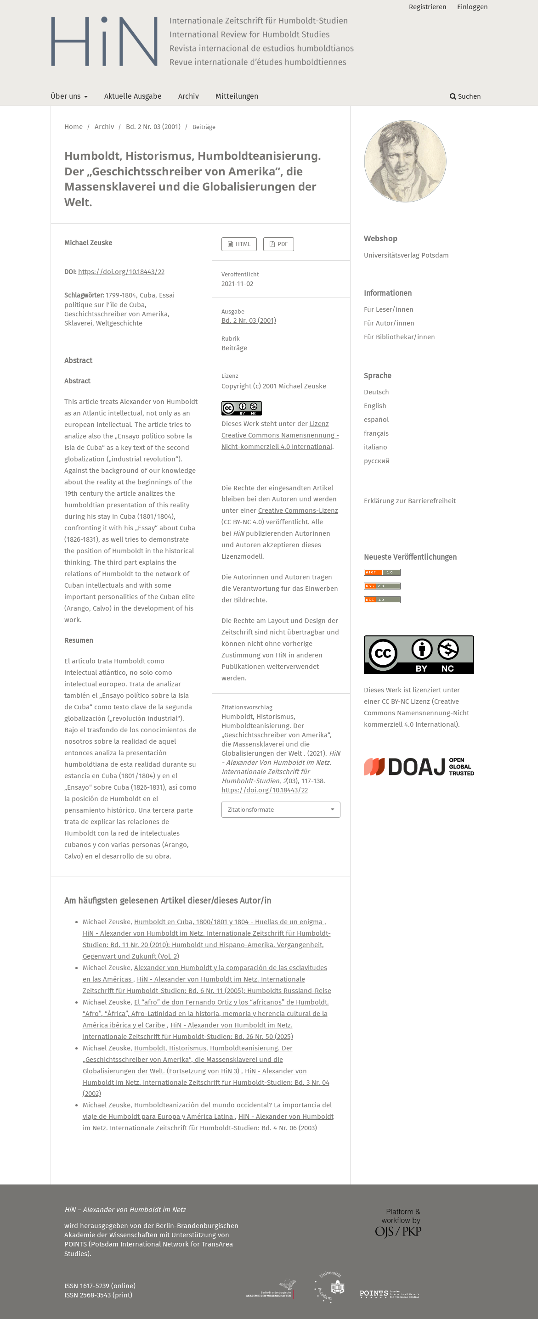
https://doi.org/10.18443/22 (121, 272)
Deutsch (376, 392)
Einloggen (472, 7)
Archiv (188, 96)
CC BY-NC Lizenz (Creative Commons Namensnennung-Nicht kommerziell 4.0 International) (416, 713)
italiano (375, 447)
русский (377, 461)
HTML (242, 244)
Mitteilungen (236, 96)
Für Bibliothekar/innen (399, 337)
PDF (282, 244)
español (376, 419)
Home (73, 127)
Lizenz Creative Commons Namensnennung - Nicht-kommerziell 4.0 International (280, 435)
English (375, 406)
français (376, 433)
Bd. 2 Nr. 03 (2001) (153, 127)
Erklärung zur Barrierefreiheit (410, 501)
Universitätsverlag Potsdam (406, 255)
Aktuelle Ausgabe (133, 96)
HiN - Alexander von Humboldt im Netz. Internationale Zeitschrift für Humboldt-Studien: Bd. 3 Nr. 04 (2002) (206, 1082)
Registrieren (428, 7)
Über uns (66, 96)
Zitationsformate (251, 809)
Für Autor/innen (389, 323)
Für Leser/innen (388, 309)
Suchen (465, 96)
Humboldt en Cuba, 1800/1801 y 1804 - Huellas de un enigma (229, 922)
